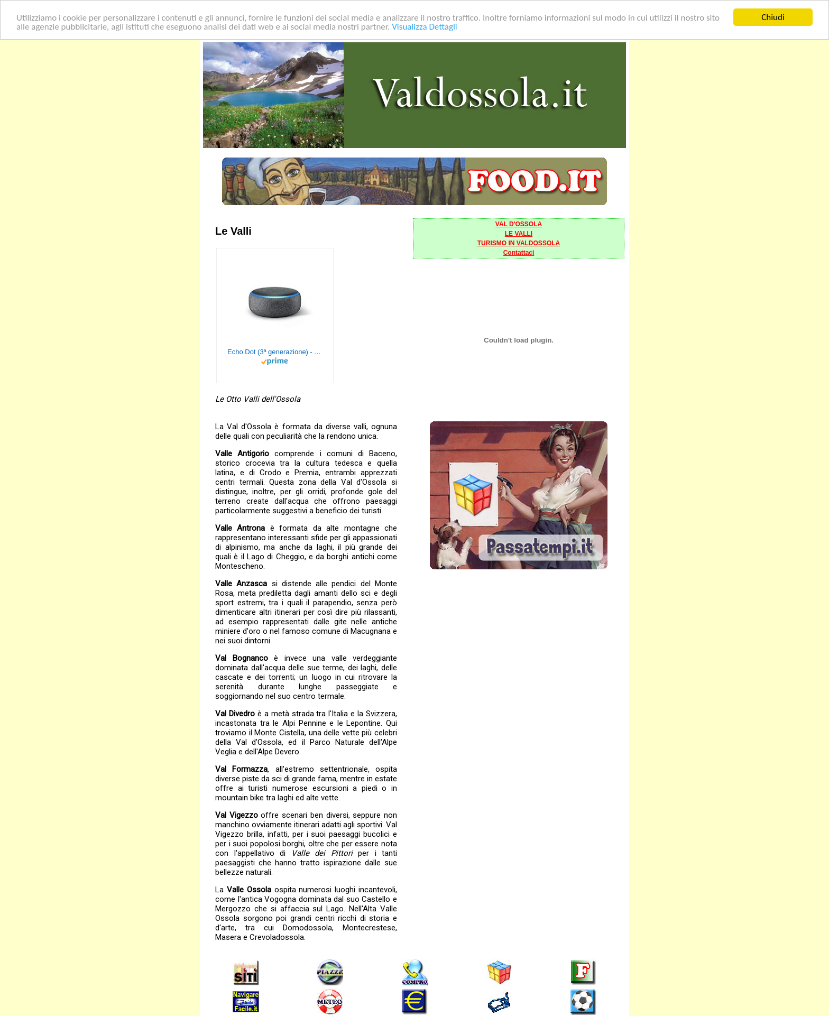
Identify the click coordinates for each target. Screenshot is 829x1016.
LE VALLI (518, 233)
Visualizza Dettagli (424, 26)
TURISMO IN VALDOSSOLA (518, 243)
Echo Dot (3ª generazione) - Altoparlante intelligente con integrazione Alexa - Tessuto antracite (275, 352)
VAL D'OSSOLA (518, 224)
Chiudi (773, 17)
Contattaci (519, 252)
